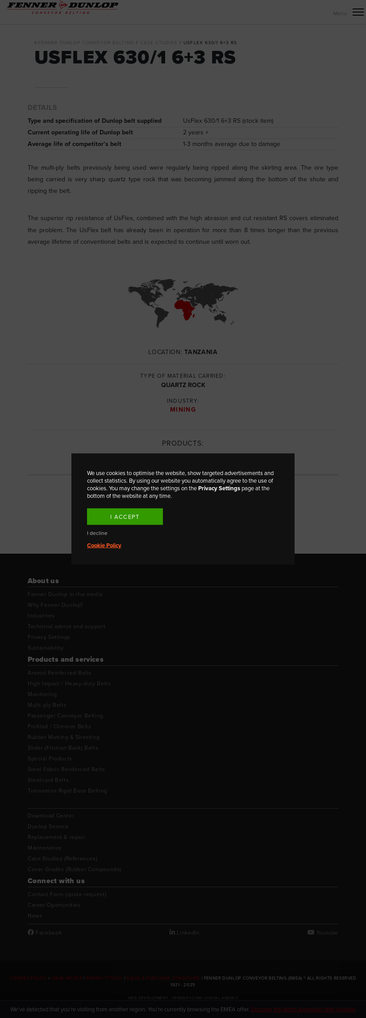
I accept (124, 517)
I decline (97, 533)
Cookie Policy (104, 545)
